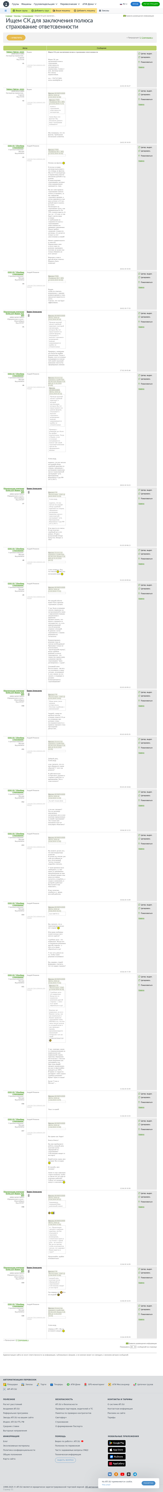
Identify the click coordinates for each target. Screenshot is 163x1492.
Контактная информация (120, 1409)
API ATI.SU (10, 1389)
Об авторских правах (95, 1487)
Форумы (17, 16)
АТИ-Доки (73, 1384)
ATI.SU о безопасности (66, 1404)
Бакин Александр (34, 312)
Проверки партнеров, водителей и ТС (74, 1409)
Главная (9, 16)
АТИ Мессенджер (118, 1384)
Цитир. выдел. (146, 54)
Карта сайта (9, 1459)
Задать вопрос (65, 1460)
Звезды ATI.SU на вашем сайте (18, 1417)
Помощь (60, 1436)
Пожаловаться (146, 62)
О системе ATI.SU (116, 1404)
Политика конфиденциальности (19, 1450)
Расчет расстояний (12, 1404)
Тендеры (56, 1384)
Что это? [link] (106, 1485)
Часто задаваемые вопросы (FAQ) (71, 1450)
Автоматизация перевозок (20, 1380)
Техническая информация (68, 1454)
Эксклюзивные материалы (16, 1446)
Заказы (27, 1384)
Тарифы (111, 1417)
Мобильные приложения (123, 1436)
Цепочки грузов (143, 1384)
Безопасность (64, 1399)
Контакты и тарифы (120, 1399)
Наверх (141, 67)
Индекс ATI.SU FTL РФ (13, 1422)
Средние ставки (11, 1426)
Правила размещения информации (140, 16)
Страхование (28, 16)
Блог (5, 1441)
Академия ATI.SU (11, 1409)
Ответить (16, 38)
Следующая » (147, 38)
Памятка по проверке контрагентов (73, 1413)
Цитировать (145, 57)
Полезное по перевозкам (67, 1446)
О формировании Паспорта (68, 1426)
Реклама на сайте (116, 1413)
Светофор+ (61, 1417)
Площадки (10, 1384)
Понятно (148, 1483)
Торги (41, 1384)
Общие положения (12, 1454)
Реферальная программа (15, 1413)
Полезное (9, 1399)
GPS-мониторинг (94, 1384)
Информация (11, 1436)
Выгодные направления (15, 1431)
